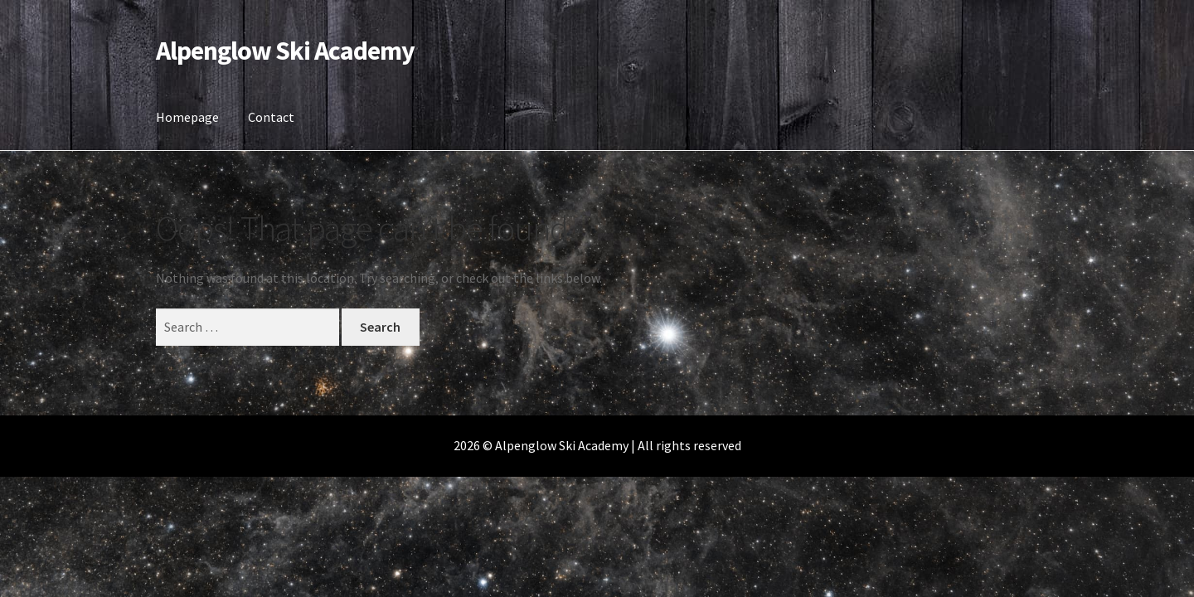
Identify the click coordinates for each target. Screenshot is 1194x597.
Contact (271, 117)
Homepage (187, 117)
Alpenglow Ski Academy (285, 50)
